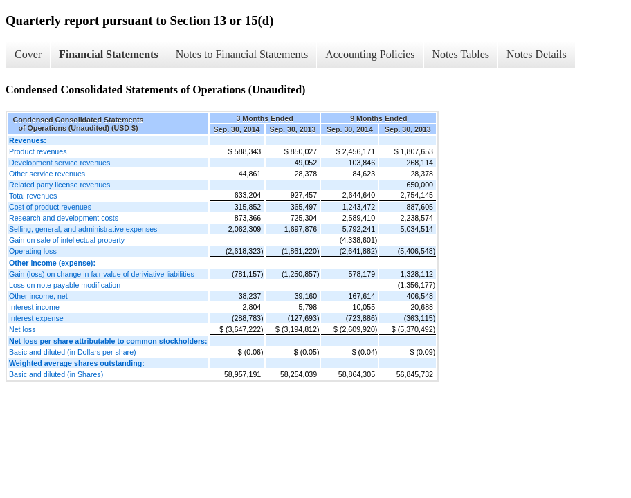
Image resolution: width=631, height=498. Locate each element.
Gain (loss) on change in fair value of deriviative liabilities (101, 274)
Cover (28, 54)
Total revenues (33, 196)
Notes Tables (461, 54)
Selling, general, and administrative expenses (83, 229)
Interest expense (36, 318)
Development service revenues (59, 162)
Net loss (22, 329)
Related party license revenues (59, 185)
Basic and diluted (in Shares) (56, 374)
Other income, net (38, 296)
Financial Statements (108, 54)
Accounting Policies (369, 54)
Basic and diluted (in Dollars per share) (72, 352)
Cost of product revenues (50, 207)
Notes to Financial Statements (242, 54)
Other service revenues (47, 173)
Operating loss (33, 251)
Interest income (34, 307)
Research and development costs (63, 218)
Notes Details (536, 54)
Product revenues (38, 151)
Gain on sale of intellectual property (67, 240)
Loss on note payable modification (64, 285)
